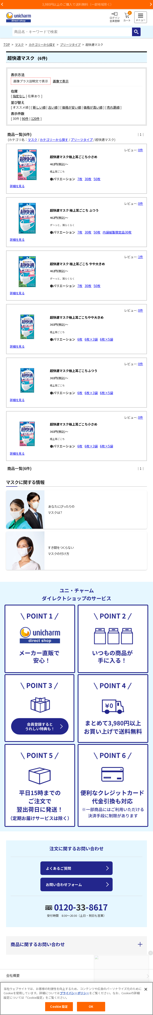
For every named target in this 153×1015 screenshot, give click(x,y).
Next (150, 4)
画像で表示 (61, 81)
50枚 (97, 179)
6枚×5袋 (106, 339)
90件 (25, 118)
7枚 (79, 179)
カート (127, 17)
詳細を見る (17, 186)
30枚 (88, 179)
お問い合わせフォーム (64, 884)
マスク (19, 44)
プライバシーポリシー (74, 993)
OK (91, 1006)
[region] (76, 998)
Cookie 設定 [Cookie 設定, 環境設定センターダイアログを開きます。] (59, 1006)
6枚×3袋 (91, 339)
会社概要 (13, 975)
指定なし (19, 96)
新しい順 (39, 107)
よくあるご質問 (58, 868)
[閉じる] (146, 989)
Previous (2, 4)
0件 (140, 150)
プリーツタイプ (70, 44)
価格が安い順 (71, 107)
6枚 (79, 339)
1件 (140, 257)
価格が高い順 (92, 107)
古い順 (53, 107)
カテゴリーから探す (42, 44)
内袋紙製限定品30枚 (117, 232)
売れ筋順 (113, 107)
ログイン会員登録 (115, 17)
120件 (35, 118)
